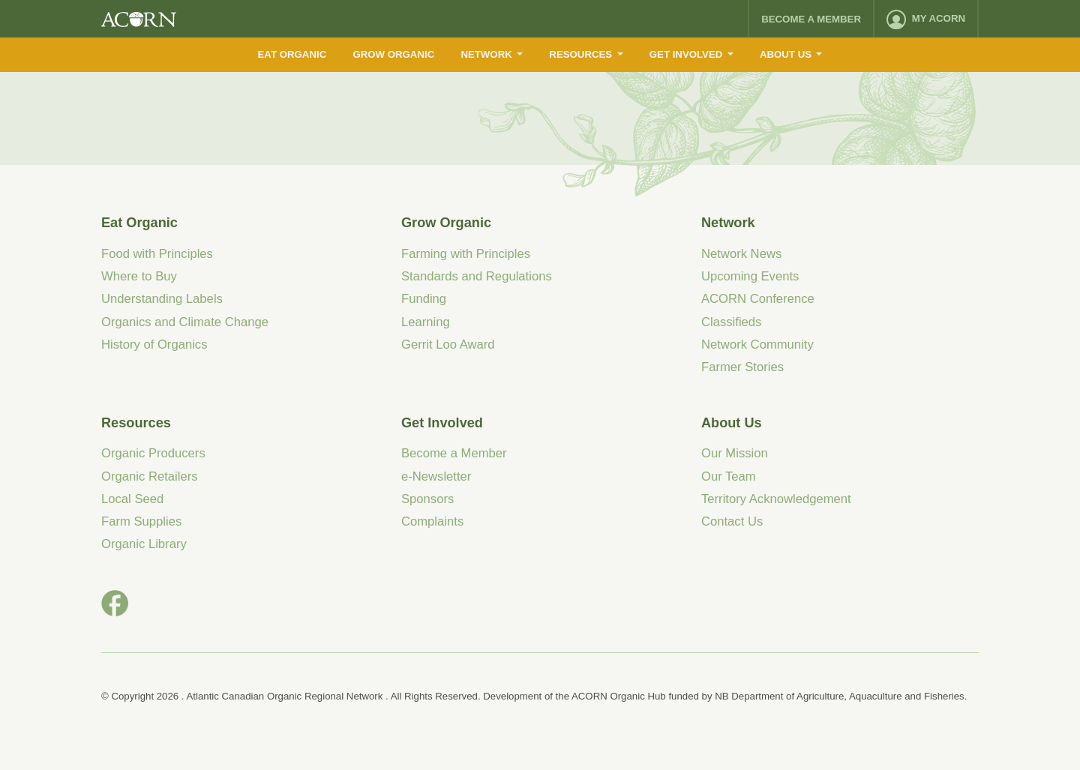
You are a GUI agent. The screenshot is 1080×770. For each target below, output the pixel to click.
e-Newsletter (436, 476)
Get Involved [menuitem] (686, 54)
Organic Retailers (149, 476)
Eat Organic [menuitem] (292, 54)
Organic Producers (153, 453)
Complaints (432, 521)
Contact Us (732, 521)
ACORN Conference (757, 299)
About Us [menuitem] (786, 54)
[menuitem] (925, 18)
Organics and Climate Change (184, 322)
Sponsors (427, 499)
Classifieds (731, 322)
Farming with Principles (465, 254)
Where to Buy (139, 276)
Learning (425, 322)
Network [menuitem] (486, 54)
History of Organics (154, 344)
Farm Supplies (141, 521)
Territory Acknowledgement (776, 499)
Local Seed (132, 499)
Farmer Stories (742, 367)
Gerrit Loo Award (448, 344)
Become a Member (811, 19)
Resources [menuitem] (580, 54)
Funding (423, 299)
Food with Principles (157, 254)
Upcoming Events (750, 276)
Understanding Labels (162, 299)
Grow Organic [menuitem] (393, 54)
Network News (741, 254)
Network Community (757, 344)
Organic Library (144, 544)
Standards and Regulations (476, 276)
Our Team (728, 476)
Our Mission (734, 453)
